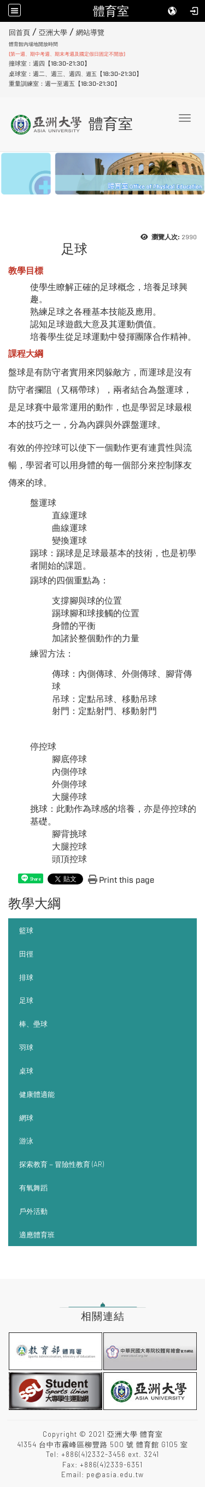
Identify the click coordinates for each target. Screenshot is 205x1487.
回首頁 (19, 32)
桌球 (26, 1070)
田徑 (26, 953)
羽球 (26, 1047)
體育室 (111, 11)
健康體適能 (37, 1094)
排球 (26, 977)
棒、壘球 (33, 1023)
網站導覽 (90, 32)
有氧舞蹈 (33, 1187)
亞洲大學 (53, 32)
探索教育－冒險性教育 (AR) (61, 1164)
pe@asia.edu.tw (115, 1474)
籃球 (26, 930)
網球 (26, 1117)
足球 (26, 1000)
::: (4, 31)
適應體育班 (37, 1234)
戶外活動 (33, 1211)
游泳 (26, 1140)
